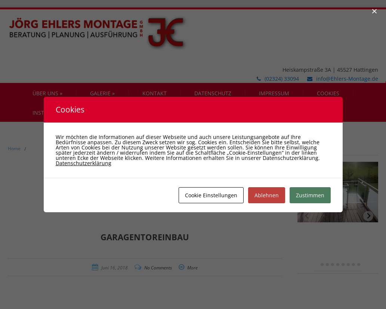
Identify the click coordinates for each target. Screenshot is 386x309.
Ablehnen (266, 195)
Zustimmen (310, 195)
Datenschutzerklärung (83, 163)
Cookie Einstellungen (211, 195)
